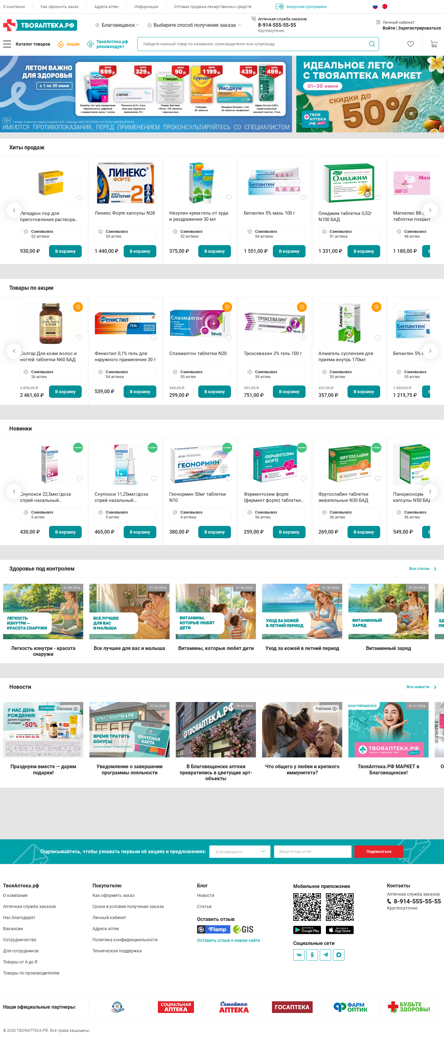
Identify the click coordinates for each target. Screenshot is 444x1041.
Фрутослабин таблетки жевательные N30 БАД (343, 497)
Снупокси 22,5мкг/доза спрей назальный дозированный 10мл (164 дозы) (48, 497)
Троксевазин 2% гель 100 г (273, 353)
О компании (14, 6)
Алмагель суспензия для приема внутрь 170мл (346, 356)
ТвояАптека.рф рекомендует (107, 44)
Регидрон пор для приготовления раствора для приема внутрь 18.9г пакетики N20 (47, 217)
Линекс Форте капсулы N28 (125, 213)
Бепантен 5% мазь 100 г (269, 213)
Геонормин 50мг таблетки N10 (197, 497)
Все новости (421, 686)
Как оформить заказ (60, 6)
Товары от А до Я (20, 961)
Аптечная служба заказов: (282, 19)
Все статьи (422, 568)
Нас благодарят (19, 917)
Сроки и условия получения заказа (128, 906)
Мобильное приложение (321, 886)
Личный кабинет (109, 917)
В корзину (65, 251)
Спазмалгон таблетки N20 (198, 353)
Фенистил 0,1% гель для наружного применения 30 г (125, 356)
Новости (205, 895)
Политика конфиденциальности (125, 939)
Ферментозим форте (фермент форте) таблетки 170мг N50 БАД (272, 497)
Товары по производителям (31, 972)
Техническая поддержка (117, 950)
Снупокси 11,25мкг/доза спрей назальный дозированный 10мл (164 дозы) (122, 497)
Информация (146, 6)
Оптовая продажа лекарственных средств (212, 6)
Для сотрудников (21, 950)
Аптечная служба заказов (29, 906)
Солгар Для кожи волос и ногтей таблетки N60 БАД (48, 356)
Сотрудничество (19, 939)
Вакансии (13, 928)
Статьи (204, 906)
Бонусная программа (301, 6)
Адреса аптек (106, 6)
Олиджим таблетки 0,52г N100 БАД (345, 216)
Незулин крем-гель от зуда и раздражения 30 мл (198, 216)
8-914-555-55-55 (277, 25)
